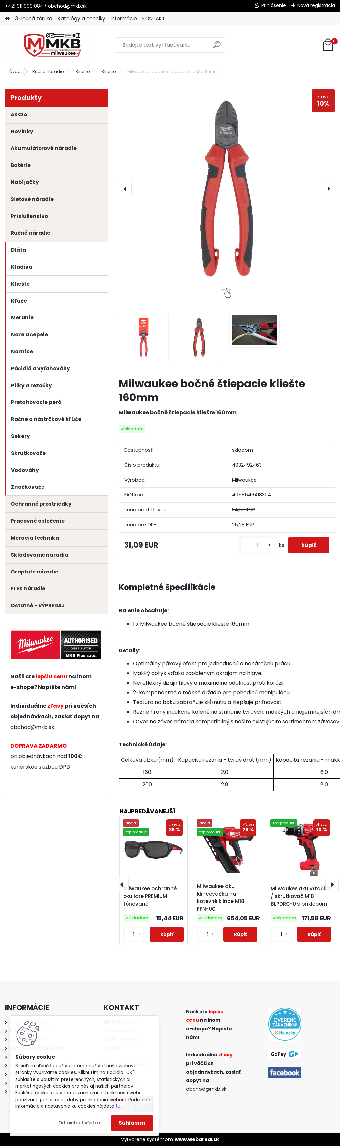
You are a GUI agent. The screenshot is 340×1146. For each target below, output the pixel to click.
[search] (217, 47)
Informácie (124, 18)
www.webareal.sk (197, 1139)
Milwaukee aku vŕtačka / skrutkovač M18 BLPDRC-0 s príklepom (300, 896)
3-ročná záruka (33, 18)
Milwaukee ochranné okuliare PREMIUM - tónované (150, 896)
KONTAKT (153, 18)
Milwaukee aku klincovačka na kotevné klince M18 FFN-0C (220, 897)
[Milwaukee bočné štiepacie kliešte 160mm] (227, 188)
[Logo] (50, 45)
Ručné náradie (48, 71)
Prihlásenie (273, 5)
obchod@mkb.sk (32, 727)
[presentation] (125, 188)
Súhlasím (132, 1123)
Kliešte (83, 71)
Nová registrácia (316, 5)
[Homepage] (7, 18)
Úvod (15, 71)
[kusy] (258, 545)
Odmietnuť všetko (79, 1123)
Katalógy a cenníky (81, 18)
